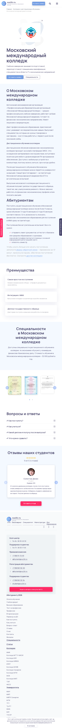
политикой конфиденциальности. (41, 723)
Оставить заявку (38, 3)
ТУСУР (9, 715)
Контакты (10, 634)
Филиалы (10, 637)
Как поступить (12, 620)
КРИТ (9, 664)
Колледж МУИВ (12, 667)
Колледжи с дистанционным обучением (26, 9)
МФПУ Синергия (13, 697)
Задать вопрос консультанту (31, 589)
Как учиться (11, 623)
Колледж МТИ (12, 673)
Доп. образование (51, 523)
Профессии (11, 611)
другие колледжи (34, 256)
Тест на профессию (14, 608)
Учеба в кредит (12, 602)
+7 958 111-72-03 (18, 556)
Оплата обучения (13, 599)
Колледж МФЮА (13, 661)
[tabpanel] (15, 385)
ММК (8, 652)
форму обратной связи (26, 250)
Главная (9, 9)
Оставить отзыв (31, 503)
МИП (8, 694)
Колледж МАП (12, 679)
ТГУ (8, 703)
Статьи (10, 644)
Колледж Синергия (14, 670)
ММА (8, 709)
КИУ (8, 712)
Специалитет (28, 523)
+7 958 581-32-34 (18, 580)
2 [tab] (32, 400)
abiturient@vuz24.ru (19, 559)
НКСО (9, 684)
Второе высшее (12, 614)
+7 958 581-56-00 (18, 568)
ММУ (8, 692)
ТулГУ (9, 706)
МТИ (8, 700)
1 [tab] (30, 400)
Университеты (13, 688)
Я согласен (31, 726)
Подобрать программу (1, 228)
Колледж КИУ (12, 658)
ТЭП (8, 682)
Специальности (32, 77)
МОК (8, 676)
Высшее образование (15, 605)
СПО (9, 523)
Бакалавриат (17, 523)
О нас (9, 631)
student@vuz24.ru (19, 584)
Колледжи (11, 648)
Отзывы (9, 628)
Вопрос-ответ (12, 625)
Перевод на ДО (12, 617)
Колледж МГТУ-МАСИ (15, 655)
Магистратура (40, 523)
